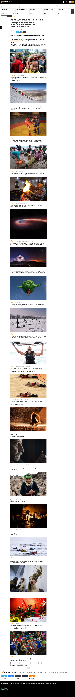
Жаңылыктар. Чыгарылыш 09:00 (7, 11)
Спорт (45, 672)
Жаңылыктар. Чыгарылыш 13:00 (64, 10)
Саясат (26, 672)
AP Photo (16, 241)
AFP (15, 302)
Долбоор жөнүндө (4, 683)
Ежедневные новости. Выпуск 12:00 (50, 11)
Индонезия (19, 665)
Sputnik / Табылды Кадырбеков (20, 138)
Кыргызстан (21, 672)
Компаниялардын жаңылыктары (42, 683)
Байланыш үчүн (24, 683)
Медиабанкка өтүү (28, 399)
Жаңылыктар (13, 665)
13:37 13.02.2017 (13, 29)
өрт (22, 665)
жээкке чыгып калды (16, 41)
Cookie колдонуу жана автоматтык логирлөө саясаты (11, 684)
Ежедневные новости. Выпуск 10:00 (22, 11)
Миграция (40, 672)
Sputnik (16, 399)
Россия (35, 672)
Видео (56, 672)
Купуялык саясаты (53, 683)
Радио (30, 672)
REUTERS (15, 75)
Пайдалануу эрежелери (14, 683)
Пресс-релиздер (31, 683)
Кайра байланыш (26, 684)
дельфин (26, 665)
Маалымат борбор (63, 672)
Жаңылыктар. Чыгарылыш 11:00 (36, 10)
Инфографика (51, 672)
